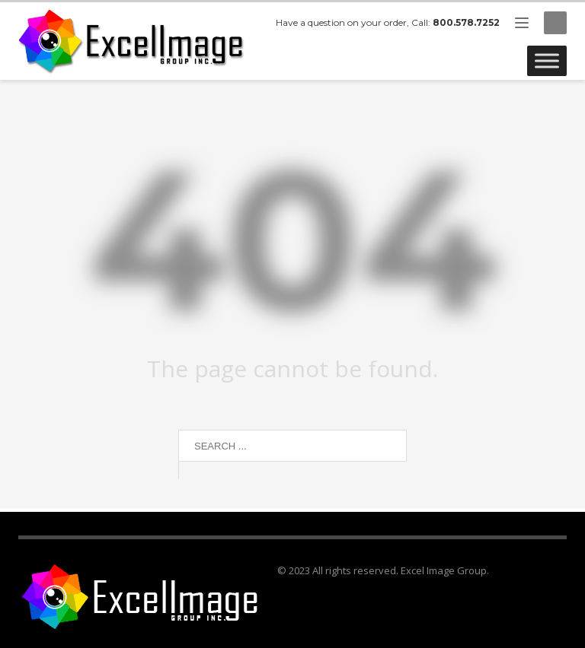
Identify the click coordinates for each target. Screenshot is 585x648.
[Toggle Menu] (547, 60)
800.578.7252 (466, 22)
